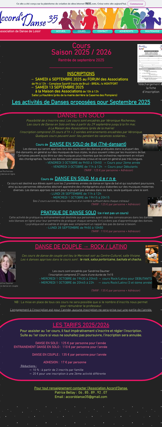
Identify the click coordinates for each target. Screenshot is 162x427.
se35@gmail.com (94, 397)
